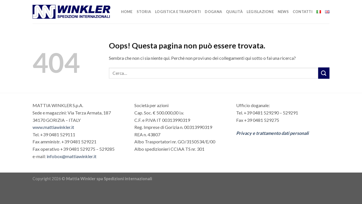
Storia (144, 11)
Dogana (213, 11)
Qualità (234, 11)
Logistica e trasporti (178, 11)
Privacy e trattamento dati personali (272, 133)
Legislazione (260, 11)
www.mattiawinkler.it (53, 127)
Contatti (303, 11)
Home (127, 11)
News (283, 11)
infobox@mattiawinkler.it (71, 156)
